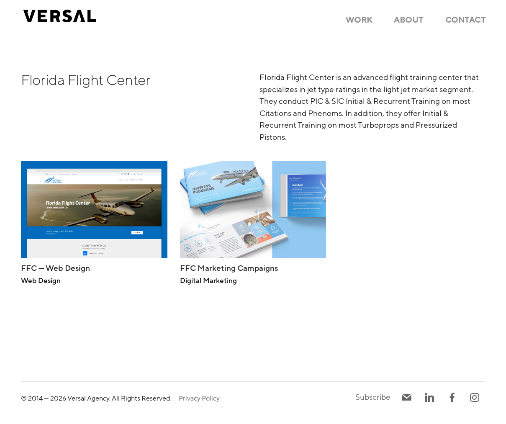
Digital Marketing (208, 280)
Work (359, 20)
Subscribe (372, 397)
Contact (465, 20)
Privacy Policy (199, 398)
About (409, 20)
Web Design (41, 280)
